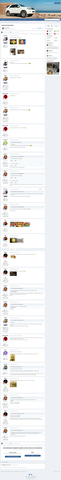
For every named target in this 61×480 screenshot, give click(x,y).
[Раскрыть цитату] (11, 142)
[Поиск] (49, 19)
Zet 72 (57, 33)
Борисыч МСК (51, 33)
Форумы (3, 20)
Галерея (10, 19)
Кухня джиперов (12, 28)
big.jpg (12, 400)
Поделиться (33, 28)
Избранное (33, 19)
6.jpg (12, 165)
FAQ (6, 19)
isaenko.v (50, 30)
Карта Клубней (19, 19)
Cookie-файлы (33, 476)
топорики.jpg (13, 307)
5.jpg (12, 160)
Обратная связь (27, 476)
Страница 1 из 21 (17, 32)
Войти (33, 455)
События (14, 19)
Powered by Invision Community (30, 478)
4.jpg (15, 165)
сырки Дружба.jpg (14, 291)
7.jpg (15, 160)
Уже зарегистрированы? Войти (48, 3)
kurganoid (57, 30)
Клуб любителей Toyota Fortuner (8, 3)
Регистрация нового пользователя (13, 456)
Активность (25, 19)
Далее (11, 32)
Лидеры (29, 19)
